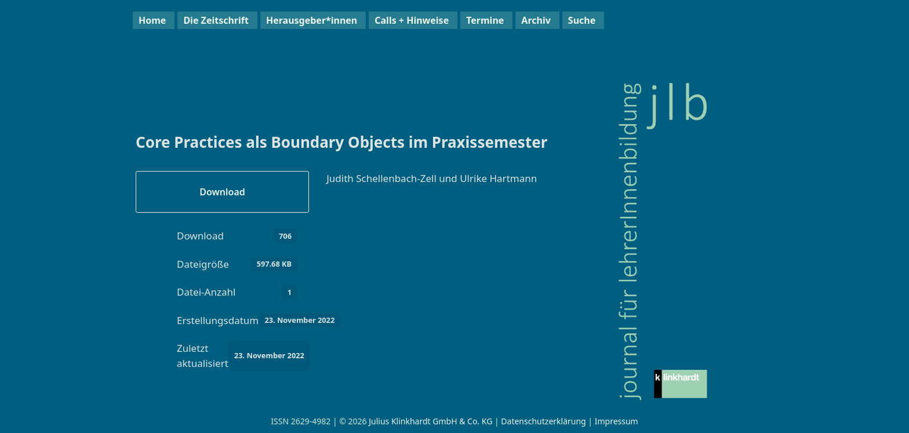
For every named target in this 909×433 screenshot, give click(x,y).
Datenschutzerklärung (543, 421)
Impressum (616, 421)
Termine (485, 20)
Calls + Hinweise (411, 20)
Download (222, 191)
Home (152, 20)
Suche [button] (581, 20)
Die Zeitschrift (216, 20)
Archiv (535, 20)
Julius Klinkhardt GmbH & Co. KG (430, 421)
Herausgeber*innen (311, 20)
